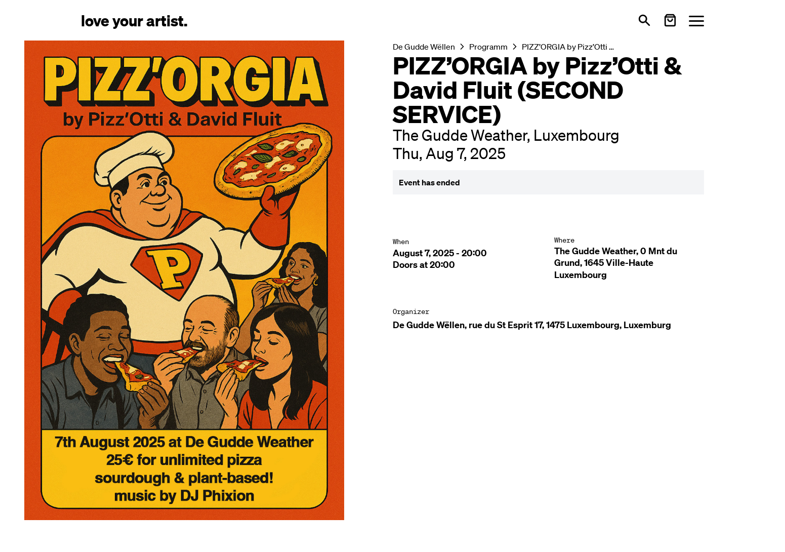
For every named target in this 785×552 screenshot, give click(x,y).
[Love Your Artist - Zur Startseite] (134, 20)
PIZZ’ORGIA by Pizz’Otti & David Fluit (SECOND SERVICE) (570, 47)
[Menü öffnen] (696, 20)
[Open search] (644, 20)
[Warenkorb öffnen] (670, 20)
